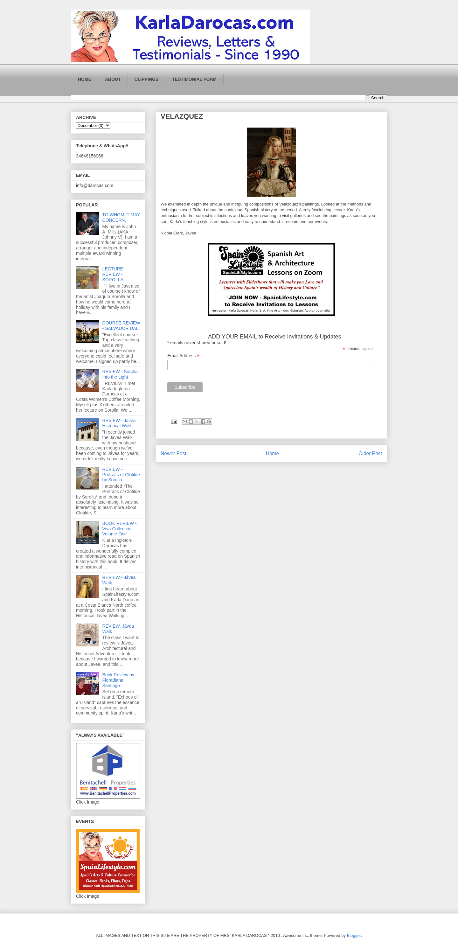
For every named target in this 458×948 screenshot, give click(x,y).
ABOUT (113, 79)
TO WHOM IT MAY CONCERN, (121, 217)
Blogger (354, 935)
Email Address (183, 356)
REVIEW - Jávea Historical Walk (119, 423)
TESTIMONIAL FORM (194, 79)
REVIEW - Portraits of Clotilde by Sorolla (121, 475)
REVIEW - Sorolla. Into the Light (120, 374)
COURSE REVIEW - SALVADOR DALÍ (121, 325)
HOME (84, 79)
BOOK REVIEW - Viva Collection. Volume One (119, 529)
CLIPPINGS (146, 79)
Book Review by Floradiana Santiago (118, 680)
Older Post (370, 453)
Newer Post (173, 453)
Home (272, 453)
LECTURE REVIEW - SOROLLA (112, 274)
